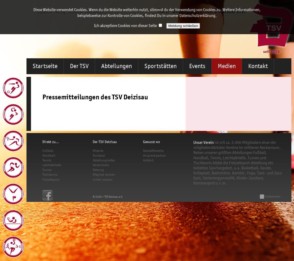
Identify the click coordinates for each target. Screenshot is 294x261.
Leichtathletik (51, 165)
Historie (98, 151)
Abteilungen (116, 66)
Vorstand (99, 155)
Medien (227, 66)
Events (197, 66)
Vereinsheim (101, 165)
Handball (48, 155)
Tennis (46, 160)
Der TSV (79, 66)
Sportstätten (160, 66)
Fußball (48, 151)
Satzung (98, 170)
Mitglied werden (104, 174)
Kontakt (258, 66)
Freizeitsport (50, 180)
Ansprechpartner (154, 155)
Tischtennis (49, 174)
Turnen (47, 170)
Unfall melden (103, 180)
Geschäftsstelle (153, 151)
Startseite (45, 66)
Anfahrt (148, 160)
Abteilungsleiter (104, 160)
